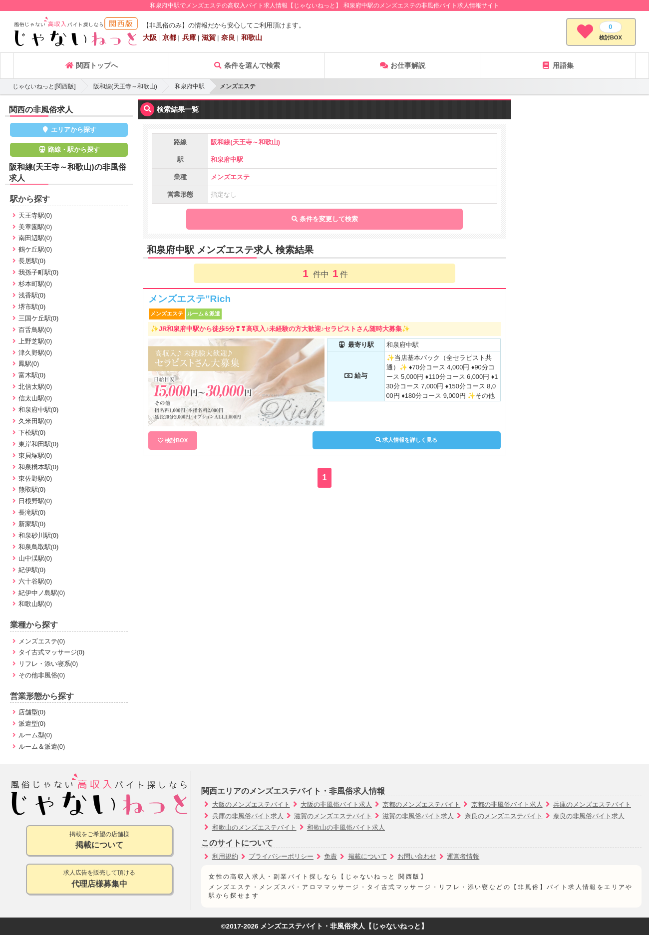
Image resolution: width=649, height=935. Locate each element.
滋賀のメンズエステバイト (333, 816)
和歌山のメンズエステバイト (254, 827)
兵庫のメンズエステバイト (592, 804)
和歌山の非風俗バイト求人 (346, 827)
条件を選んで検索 (246, 65)
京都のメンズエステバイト (421, 804)
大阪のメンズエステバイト (251, 804)
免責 (330, 856)
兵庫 (189, 37)
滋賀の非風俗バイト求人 (418, 816)
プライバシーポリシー (281, 856)
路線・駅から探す (69, 149)
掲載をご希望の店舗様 (99, 841)
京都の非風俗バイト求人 (507, 804)
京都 (169, 37)
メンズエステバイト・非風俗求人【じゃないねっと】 (344, 926)
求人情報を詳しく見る (406, 440)
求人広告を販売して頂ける (99, 879)
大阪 (150, 37)
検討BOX (176, 440)
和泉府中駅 (190, 86)
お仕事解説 (402, 65)
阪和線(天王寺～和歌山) (125, 86)
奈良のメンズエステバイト (504, 816)
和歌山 (251, 37)
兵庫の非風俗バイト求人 (248, 816)
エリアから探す (69, 129)
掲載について (367, 856)
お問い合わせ (416, 856)
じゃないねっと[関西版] (44, 86)
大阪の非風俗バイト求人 (336, 804)
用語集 (558, 65)
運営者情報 (463, 856)
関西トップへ (91, 65)
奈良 (228, 37)
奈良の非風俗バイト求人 (589, 816)
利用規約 (225, 856)
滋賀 (209, 37)
